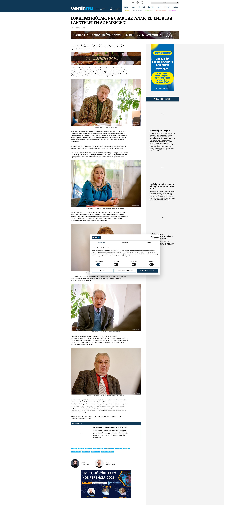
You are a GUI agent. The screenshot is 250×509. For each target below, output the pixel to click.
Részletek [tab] (125, 242)
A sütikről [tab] (148, 242)
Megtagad (102, 270)
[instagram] (142, 2)
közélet (74, 448)
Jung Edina (118, 448)
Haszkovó (88, 448)
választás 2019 (98, 448)
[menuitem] (126, 7)
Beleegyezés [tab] (101, 242)
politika (81, 448)
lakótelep (126, 448)
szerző (83, 462)
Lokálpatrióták (109, 448)
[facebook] (138, 2)
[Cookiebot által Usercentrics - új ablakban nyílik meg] (152, 237)
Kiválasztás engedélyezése (125, 270)
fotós (107, 462)
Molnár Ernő (86, 451)
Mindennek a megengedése (147, 270)
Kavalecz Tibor (75, 451)
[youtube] (133, 2)
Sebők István (95, 451)
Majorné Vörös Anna (107, 451)
